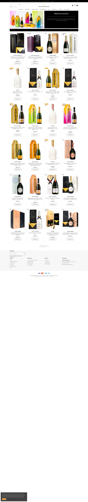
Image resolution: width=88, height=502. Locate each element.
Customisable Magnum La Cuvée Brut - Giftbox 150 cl (70, 199)
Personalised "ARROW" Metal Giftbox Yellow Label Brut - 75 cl (53, 93)
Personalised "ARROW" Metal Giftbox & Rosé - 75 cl (18, 128)
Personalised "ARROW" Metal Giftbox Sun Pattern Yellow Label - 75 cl (18, 164)
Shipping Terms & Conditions (32, 260)
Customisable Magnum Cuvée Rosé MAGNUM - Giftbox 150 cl (70, 233)
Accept (4, 499)
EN (77, 1)
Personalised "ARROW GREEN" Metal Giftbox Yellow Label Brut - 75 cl (35, 128)
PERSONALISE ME (17, 63)
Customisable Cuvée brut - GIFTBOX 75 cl (52, 57)
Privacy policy (30, 265)
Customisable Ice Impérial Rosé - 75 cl (70, 92)
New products (12, 262)
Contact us (47, 260)
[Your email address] (16, 254)
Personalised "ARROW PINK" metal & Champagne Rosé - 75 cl (70, 128)
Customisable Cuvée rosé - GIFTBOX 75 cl (70, 164)
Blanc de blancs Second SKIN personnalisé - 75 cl (52, 164)
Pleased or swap (30, 262)
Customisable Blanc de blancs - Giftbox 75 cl (18, 199)
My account (47, 261)
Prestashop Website (51, 276)
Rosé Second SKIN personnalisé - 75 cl (53, 128)
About (11, 260)
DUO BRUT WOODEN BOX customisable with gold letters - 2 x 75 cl (53, 234)
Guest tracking (47, 262)
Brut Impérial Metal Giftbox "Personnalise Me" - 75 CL (70, 58)
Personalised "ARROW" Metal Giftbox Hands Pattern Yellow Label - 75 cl (35, 164)
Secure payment (30, 261)
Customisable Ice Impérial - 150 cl (35, 233)
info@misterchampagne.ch (68, 264)
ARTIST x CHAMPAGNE (13, 261)
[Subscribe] (24, 254)
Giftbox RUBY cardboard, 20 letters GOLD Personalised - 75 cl (35, 58)
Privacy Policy (19, 497)
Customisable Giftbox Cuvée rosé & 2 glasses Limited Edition (18, 234)
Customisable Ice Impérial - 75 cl (35, 92)
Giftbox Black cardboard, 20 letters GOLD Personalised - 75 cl (17, 58)
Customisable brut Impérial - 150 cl (53, 199)
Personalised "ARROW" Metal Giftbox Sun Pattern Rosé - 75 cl (35, 199)
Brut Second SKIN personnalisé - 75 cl (18, 92)
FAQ (11, 267)
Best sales (11, 265)
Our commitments (13, 266)
